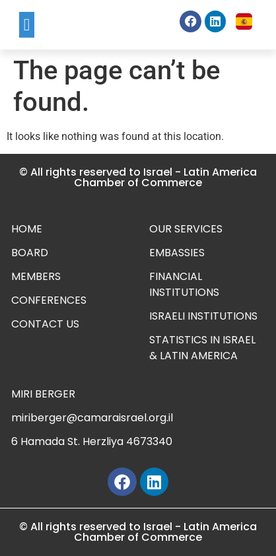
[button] (26, 25)
